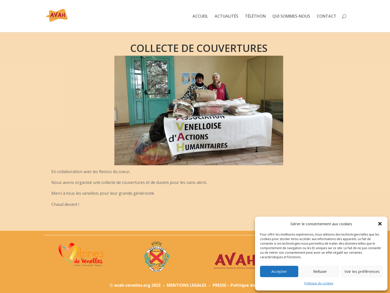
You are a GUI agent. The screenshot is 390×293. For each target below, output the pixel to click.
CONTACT (326, 16)
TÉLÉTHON (255, 16)
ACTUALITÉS (226, 16)
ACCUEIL (200, 16)
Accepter (279, 271)
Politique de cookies (318, 283)
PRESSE (219, 285)
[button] (379, 223)
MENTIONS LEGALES (187, 285)
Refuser (320, 271)
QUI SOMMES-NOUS (291, 16)
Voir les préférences (362, 271)
